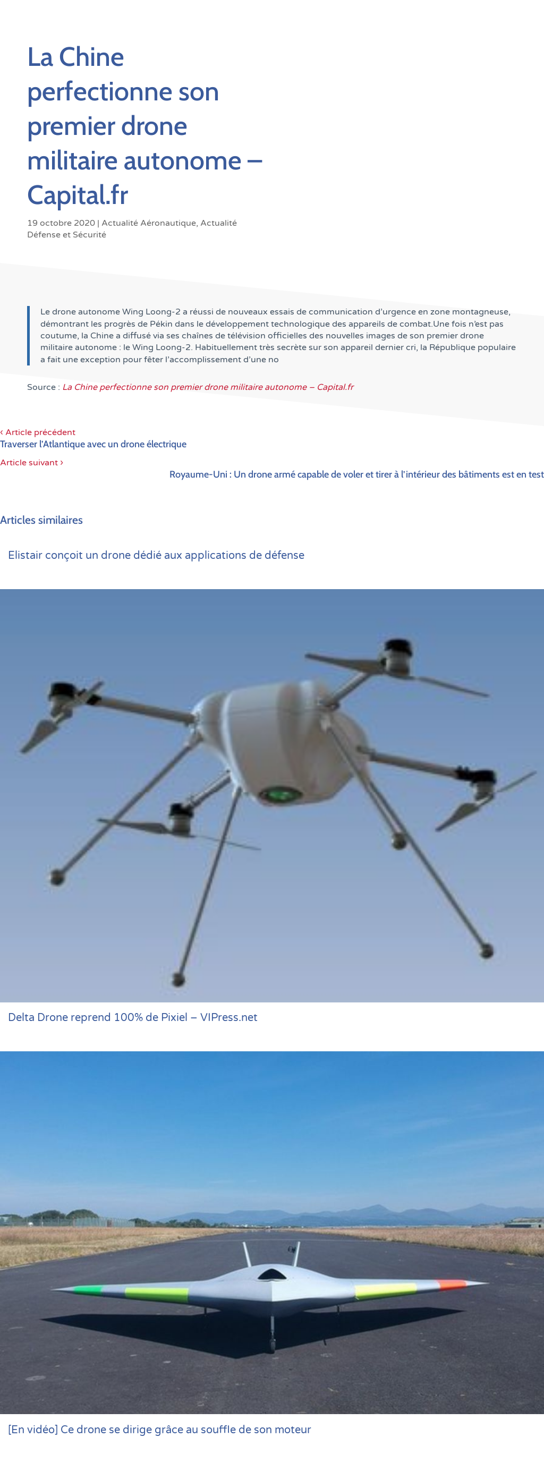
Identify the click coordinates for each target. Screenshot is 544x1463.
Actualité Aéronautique (148, 223)
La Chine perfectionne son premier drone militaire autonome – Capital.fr (207, 387)
